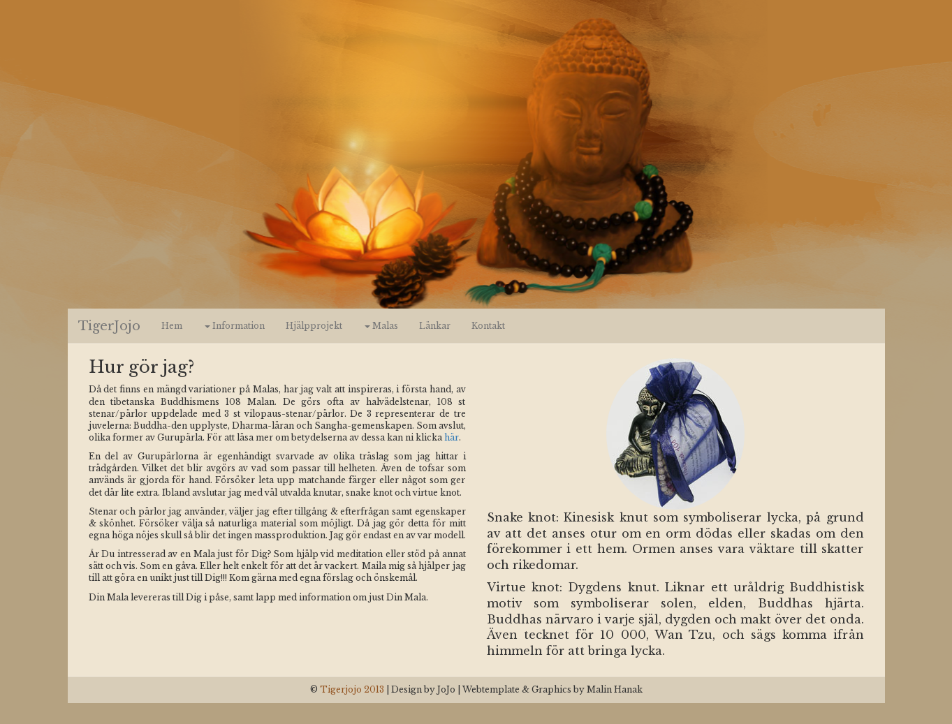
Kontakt (488, 325)
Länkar (435, 325)
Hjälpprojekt (314, 325)
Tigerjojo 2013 (352, 689)
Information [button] (235, 325)
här (451, 437)
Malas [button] (381, 325)
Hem (171, 325)
